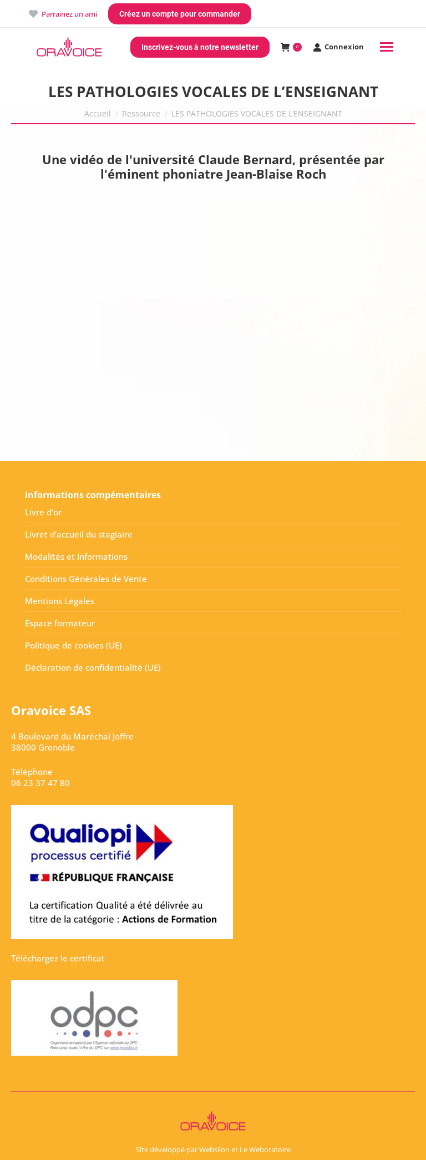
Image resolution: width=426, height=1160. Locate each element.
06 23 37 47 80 (40, 782)
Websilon (214, 1149)
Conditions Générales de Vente (86, 578)
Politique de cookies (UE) (73, 645)
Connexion (338, 47)
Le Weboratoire (265, 1149)
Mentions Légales (59, 600)
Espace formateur (60, 623)
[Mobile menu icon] (386, 47)
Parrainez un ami (62, 14)
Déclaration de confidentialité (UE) (93, 667)
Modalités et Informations (76, 556)
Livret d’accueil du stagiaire (79, 534)
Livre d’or (43, 512)
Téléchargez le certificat (58, 958)
